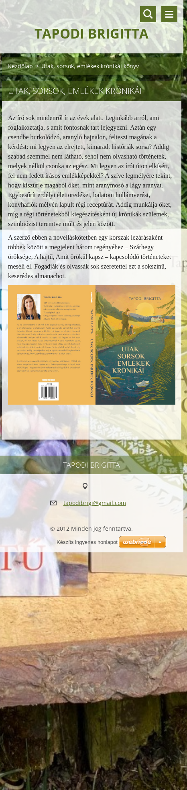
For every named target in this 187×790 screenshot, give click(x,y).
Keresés (148, 14)
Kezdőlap (20, 66)
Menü (169, 14)
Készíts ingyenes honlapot (87, 542)
